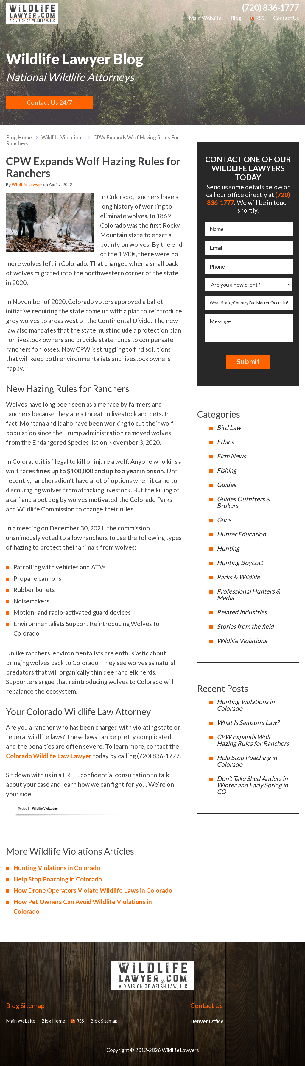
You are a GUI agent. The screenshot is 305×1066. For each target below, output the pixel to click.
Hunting (228, 548)
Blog (236, 18)
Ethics (225, 441)
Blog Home (53, 1020)
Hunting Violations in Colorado (56, 867)
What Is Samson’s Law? (248, 722)
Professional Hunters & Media (248, 594)
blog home (19, 137)
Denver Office (207, 1021)
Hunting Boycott (240, 562)
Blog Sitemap (25, 1005)
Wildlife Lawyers (32, 13)
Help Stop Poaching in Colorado (57, 879)
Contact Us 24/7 (49, 102)
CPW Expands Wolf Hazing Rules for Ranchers (253, 740)
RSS (257, 18)
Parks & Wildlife (238, 576)
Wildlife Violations (62, 137)
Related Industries (242, 612)
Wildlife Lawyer (27, 184)
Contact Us (286, 18)
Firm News (231, 456)
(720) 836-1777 (270, 7)
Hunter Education (241, 534)
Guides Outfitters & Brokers (243, 502)
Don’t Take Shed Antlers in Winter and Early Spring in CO (252, 785)
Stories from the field (245, 626)
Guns (224, 519)
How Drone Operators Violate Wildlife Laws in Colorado (92, 890)
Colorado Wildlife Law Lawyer (48, 755)
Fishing (226, 470)
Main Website (205, 18)
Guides (226, 484)
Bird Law (229, 427)
